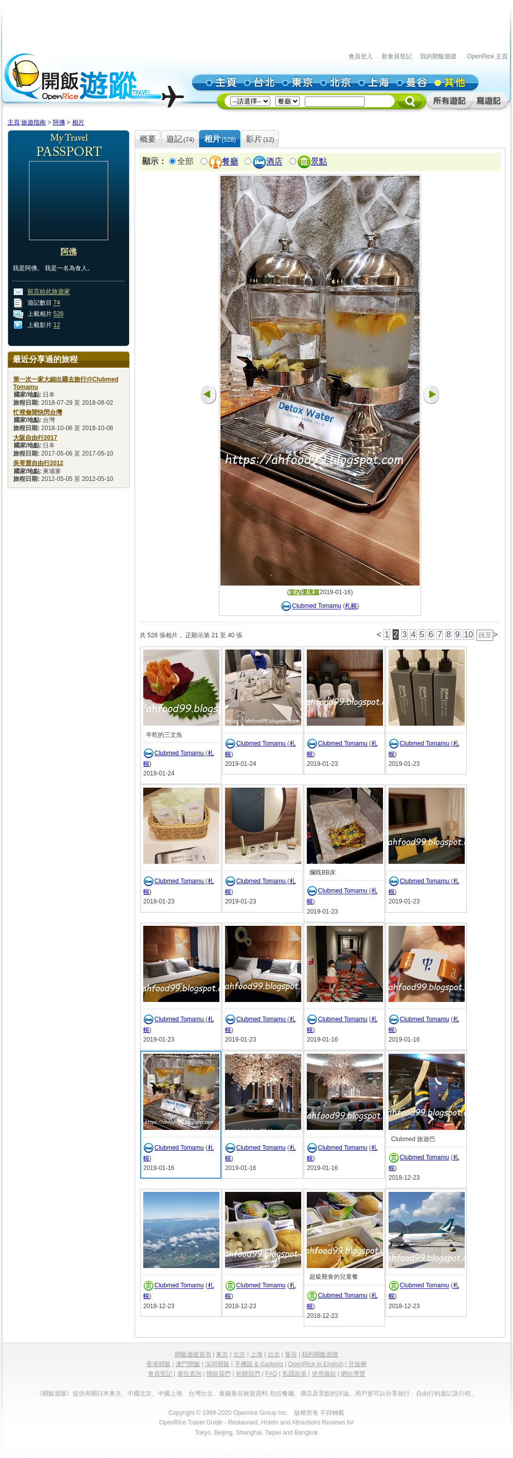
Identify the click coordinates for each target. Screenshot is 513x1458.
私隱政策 (294, 1373)
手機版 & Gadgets (259, 1364)
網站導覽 (353, 1373)
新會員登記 (396, 56)
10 (468, 634)
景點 (319, 161)
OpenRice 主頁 (487, 56)
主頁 (14, 122)
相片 (78, 122)
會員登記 (160, 1373)
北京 (239, 1354)
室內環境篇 (304, 592)
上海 (256, 1354)
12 (56, 325)
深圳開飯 (217, 1364)
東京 (222, 1354)
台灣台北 (200, 1393)
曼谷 (291, 1354)
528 (58, 314)
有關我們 (248, 1373)
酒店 (274, 161)
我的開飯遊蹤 (438, 56)
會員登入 (360, 56)
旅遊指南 (33, 122)
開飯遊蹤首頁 (193, 1354)
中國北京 (139, 1393)
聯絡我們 (218, 1373)
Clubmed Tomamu (316, 606)
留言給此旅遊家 (48, 292)
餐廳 (230, 161)
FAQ (271, 1373)
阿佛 (59, 122)
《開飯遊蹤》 (54, 1393)
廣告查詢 (189, 1373)
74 (56, 303)
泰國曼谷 (231, 1393)
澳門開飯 (188, 1364)
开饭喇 (357, 1364)
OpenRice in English (315, 1364)
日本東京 (109, 1393)
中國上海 (170, 1393)
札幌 (351, 606)
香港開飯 (158, 1364)
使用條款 (324, 1373)
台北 (274, 1354)
